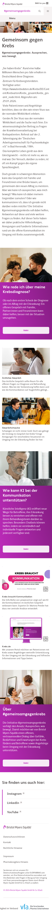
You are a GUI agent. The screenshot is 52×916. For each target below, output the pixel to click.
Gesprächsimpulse (11, 428)
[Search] (39, 11)
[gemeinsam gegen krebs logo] (16, 11)
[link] (28, 794)
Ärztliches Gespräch (11, 378)
